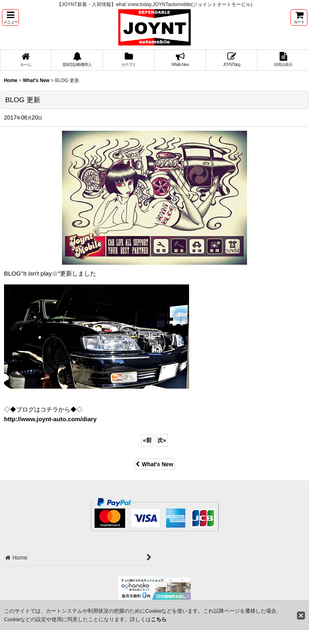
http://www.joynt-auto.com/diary (50, 419)
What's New (154, 464)
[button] (10, 17)
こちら (159, 619)
